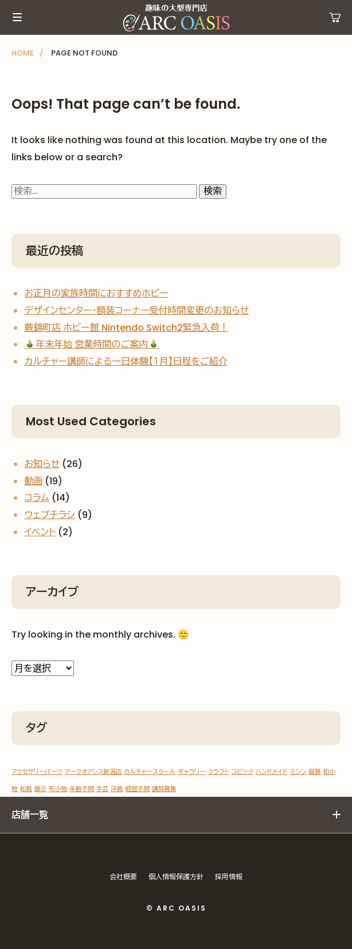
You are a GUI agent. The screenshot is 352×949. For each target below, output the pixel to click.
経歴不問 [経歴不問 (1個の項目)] (138, 789)
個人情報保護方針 (176, 876)
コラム (36, 497)
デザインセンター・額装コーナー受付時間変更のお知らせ (136, 310)
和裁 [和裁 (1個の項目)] (26, 789)
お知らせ (42, 463)
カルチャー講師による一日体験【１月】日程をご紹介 (125, 361)
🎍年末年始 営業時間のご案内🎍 (91, 344)
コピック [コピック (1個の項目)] (242, 772)
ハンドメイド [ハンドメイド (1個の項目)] (272, 772)
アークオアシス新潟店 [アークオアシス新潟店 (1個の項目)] (93, 772)
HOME (22, 53)
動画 (33, 481)
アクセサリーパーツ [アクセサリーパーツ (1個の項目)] (36, 772)
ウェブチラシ (49, 514)
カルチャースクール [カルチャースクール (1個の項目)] (149, 772)
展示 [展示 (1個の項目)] (40, 789)
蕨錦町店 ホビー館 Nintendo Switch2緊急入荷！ (126, 327)
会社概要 (123, 876)
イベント (40, 532)
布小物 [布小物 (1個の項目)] (58, 789)
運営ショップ (335, 17)
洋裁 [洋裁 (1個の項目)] (117, 789)
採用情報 (229, 876)
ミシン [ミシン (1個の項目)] (298, 772)
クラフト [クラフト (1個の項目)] (218, 772)
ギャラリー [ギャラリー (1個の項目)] (192, 772)
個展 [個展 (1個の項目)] (314, 772)
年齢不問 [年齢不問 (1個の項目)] (81, 789)
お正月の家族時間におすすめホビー (96, 293)
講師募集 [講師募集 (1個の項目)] (164, 789)
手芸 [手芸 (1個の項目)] (102, 789)
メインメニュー (17, 17)
